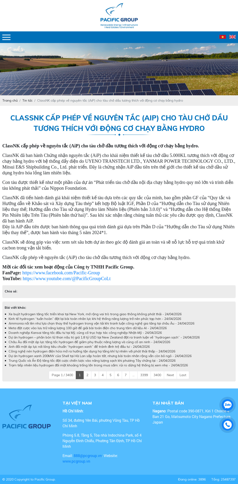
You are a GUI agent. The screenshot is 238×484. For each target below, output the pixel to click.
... (133, 375)
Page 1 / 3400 (62, 375)
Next (170, 375)
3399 (144, 375)
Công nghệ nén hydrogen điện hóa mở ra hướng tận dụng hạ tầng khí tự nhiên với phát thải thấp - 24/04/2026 (92, 351)
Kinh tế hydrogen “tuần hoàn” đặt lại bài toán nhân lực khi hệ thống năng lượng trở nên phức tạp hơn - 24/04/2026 (95, 319)
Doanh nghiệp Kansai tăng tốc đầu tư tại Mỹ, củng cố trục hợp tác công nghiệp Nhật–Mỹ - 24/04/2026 (85, 333)
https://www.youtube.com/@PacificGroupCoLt (67, 278)
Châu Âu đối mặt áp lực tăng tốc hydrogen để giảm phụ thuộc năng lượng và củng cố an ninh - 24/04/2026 (89, 342)
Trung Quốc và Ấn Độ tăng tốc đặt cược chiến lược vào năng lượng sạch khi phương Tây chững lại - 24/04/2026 (92, 360)
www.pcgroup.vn (77, 461)
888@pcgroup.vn (88, 455)
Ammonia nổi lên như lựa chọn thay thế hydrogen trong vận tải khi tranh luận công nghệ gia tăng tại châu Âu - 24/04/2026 (101, 323)
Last (183, 375)
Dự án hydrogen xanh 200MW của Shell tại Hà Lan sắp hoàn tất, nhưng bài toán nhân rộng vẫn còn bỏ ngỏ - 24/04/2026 (100, 356)
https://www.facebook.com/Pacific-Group (61, 272)
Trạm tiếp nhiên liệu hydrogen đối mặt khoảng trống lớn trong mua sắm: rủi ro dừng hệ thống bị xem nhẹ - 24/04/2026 (98, 365)
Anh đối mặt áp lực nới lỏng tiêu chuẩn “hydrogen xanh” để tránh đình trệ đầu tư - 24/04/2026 (79, 347)
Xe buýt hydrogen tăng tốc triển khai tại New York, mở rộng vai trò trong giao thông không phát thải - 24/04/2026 (95, 314)
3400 (157, 375)
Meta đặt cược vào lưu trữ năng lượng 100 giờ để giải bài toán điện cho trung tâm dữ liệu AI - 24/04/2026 (88, 328)
